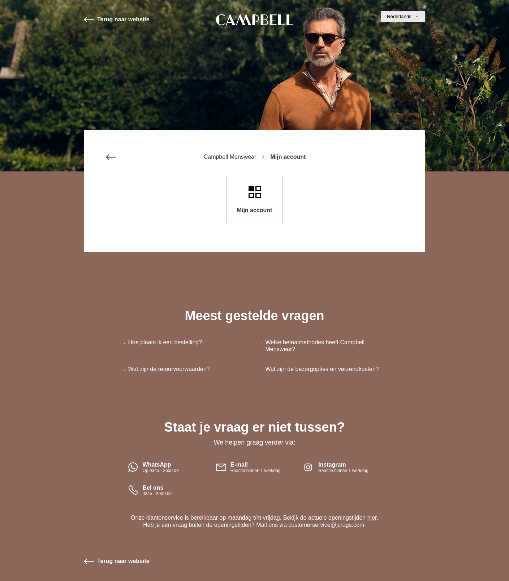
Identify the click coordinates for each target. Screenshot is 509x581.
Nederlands (403, 16)
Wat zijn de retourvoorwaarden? (169, 369)
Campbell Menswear (230, 157)
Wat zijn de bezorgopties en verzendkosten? (322, 369)
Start (254, 19)
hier (372, 518)
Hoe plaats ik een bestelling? (165, 342)
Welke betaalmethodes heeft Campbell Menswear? (315, 345)
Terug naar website (123, 19)
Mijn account (254, 210)
